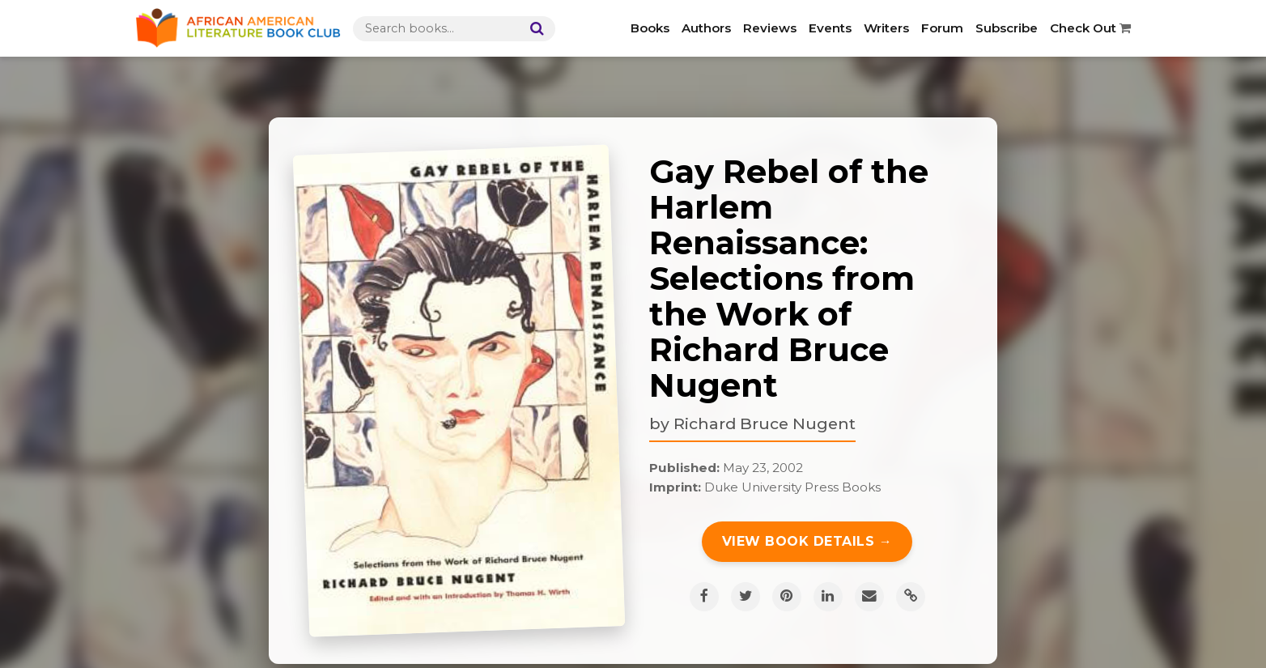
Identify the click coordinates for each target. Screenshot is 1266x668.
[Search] (533, 28)
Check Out (1090, 28)
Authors (706, 28)
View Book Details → (807, 541)
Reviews (770, 28)
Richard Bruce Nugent (764, 423)
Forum (942, 28)
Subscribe (1006, 28)
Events (830, 28)
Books (650, 28)
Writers (886, 28)
